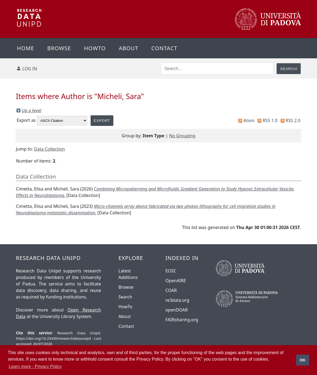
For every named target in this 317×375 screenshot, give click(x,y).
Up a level (31, 110)
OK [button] (303, 360)
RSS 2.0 (293, 120)
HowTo (125, 307)
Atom (249, 120)
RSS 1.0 (270, 120)
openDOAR (176, 310)
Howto (95, 48)
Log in (30, 69)
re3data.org (177, 300)
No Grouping (182, 136)
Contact (164, 48)
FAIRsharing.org (181, 320)
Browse (59, 48)
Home (25, 48)
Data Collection (49, 149)
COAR (171, 290)
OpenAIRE (175, 281)
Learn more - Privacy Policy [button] (35, 366)
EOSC (170, 271)
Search (125, 297)
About (128, 48)
